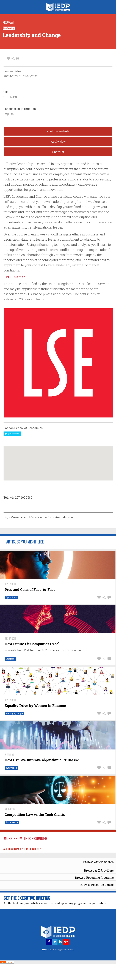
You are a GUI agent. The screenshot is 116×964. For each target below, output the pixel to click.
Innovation (11, 767)
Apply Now (58, 142)
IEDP (58, 949)
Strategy (10, 658)
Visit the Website (58, 131)
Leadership (8, 28)
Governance (12, 822)
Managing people (14, 713)
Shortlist (58, 152)
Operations (11, 597)
